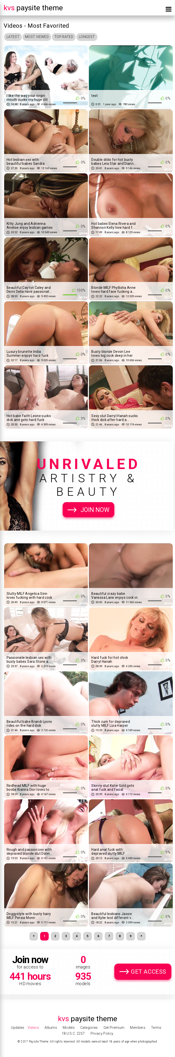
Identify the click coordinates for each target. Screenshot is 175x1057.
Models (69, 1028)
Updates (17, 1028)
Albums (51, 1028)
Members (137, 1028)
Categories (89, 1028)
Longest (87, 37)
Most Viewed (37, 37)
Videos (33, 1028)
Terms (156, 1028)
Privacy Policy (102, 1033)
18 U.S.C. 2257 (73, 1033)
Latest (13, 37)
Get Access (148, 971)
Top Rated (63, 37)
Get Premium (114, 1028)
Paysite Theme (33, 7)
